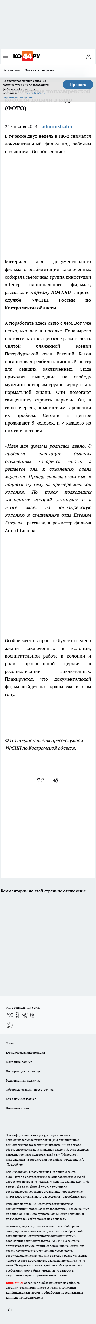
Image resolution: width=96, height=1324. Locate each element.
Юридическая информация (25, 1052)
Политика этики (17, 1108)
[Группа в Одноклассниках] (17, 1015)
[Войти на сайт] (88, 56)
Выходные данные (19, 1062)
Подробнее (15, 1164)
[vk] (41, 780)
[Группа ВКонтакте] (10, 1015)
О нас (10, 1043)
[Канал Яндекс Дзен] (33, 1015)
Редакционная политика (23, 1080)
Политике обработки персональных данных (25, 95)
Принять (78, 84)
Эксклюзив (11, 70)
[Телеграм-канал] (25, 1015)
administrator (57, 126)
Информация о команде (23, 1071)
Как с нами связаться (21, 1099)
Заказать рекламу (39, 70)
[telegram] (57, 780)
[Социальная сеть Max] (10, 1025)
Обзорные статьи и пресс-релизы (30, 1090)
